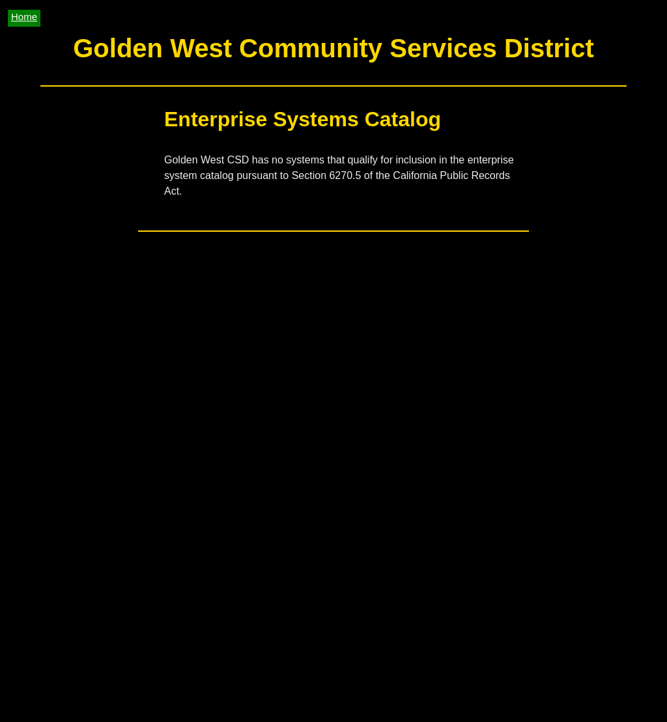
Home (24, 16)
